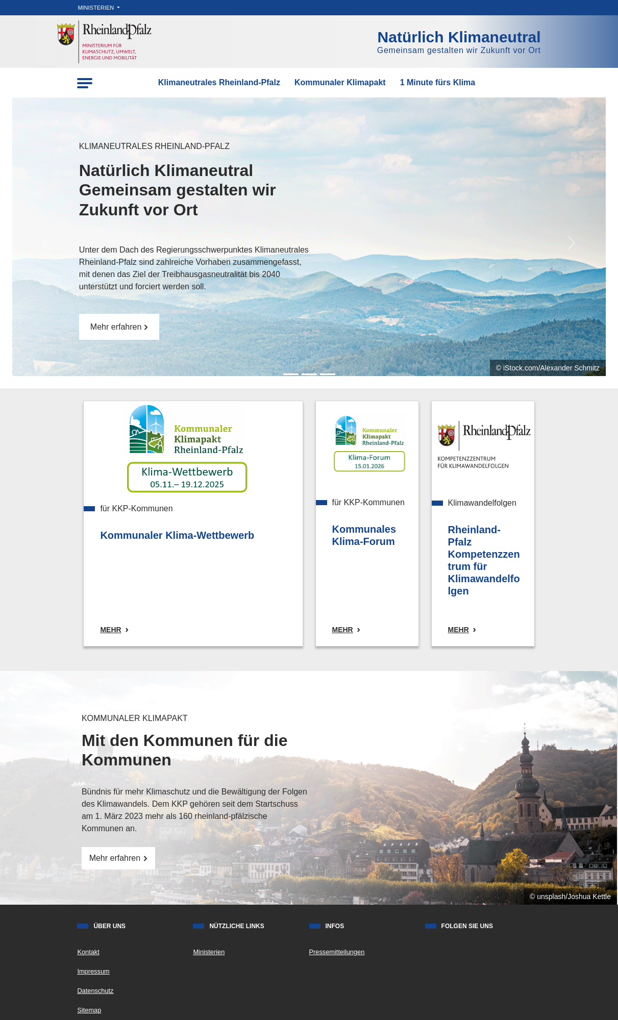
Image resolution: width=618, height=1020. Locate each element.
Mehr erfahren (119, 326)
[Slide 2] (327, 374)
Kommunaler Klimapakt (340, 82)
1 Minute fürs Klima (438, 82)
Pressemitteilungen (337, 952)
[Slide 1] (309, 374)
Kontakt (88, 952)
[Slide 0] (291, 374)
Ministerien (96, 8)
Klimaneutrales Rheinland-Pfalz (219, 82)
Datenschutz (95, 990)
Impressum (93, 971)
